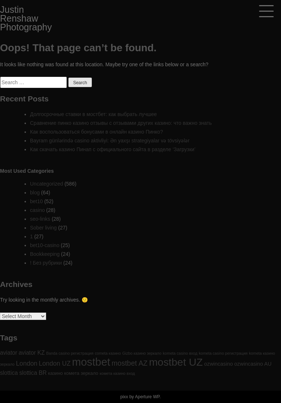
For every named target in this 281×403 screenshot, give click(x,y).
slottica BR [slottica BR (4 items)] (33, 373)
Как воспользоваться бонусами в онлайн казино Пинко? (96, 132)
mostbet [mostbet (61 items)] (91, 362)
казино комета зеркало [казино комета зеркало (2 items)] (73, 373)
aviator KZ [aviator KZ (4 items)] (32, 353)
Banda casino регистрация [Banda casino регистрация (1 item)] (69, 353)
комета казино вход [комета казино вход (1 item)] (117, 373)
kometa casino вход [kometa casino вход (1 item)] (180, 353)
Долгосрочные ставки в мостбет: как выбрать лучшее (93, 114)
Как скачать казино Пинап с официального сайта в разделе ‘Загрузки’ (112, 149)
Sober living (43, 228)
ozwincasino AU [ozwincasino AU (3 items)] (252, 364)
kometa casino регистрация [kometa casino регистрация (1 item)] (223, 353)
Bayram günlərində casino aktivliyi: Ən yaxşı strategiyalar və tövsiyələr (110, 140)
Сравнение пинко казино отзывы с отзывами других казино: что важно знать (121, 123)
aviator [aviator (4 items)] (8, 353)
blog (35, 192)
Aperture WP (147, 396)
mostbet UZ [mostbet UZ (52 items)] (176, 362)
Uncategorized (46, 184)
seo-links (40, 219)
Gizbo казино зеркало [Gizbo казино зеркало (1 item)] (141, 353)
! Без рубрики (46, 263)
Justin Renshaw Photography (26, 18)
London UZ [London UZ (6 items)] (55, 363)
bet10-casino (44, 245)
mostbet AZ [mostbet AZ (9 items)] (129, 363)
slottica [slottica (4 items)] (9, 373)
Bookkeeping (45, 254)
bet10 (36, 201)
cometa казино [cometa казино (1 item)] (108, 353)
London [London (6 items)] (27, 363)
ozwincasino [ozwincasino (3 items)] (218, 364)
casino (37, 210)
